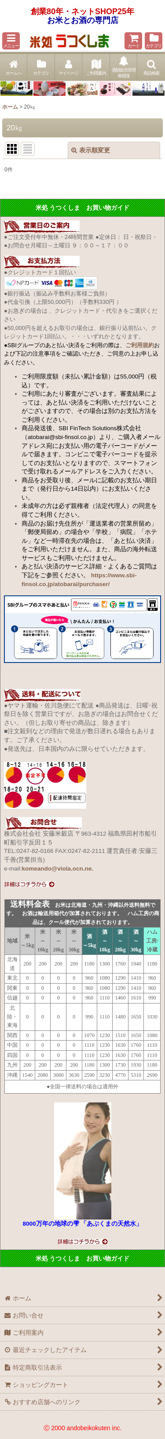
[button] (11, 40)
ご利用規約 (139, 345)
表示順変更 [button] (90, 150)
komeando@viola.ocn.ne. (57, 868)
